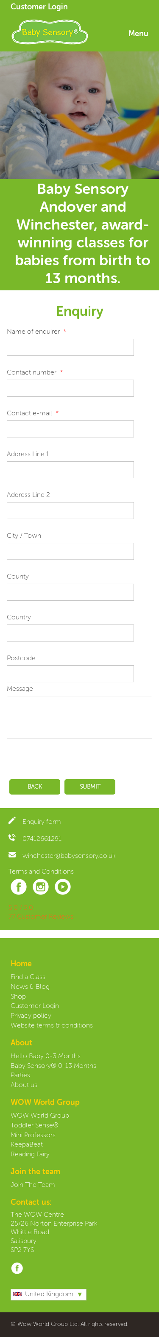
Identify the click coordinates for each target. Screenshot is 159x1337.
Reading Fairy (30, 1154)
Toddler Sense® (35, 1125)
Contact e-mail (29, 413)
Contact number (31, 372)
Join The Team (33, 1185)
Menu (138, 34)
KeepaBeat (27, 1144)
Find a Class (28, 977)
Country (19, 617)
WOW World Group (40, 1116)
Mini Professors (33, 1135)
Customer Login (39, 7)
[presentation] (71, 756)
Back (35, 787)
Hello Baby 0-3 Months (46, 1056)
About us (24, 1085)
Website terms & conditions (52, 1025)
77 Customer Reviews (40, 917)
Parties (20, 1075)
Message (20, 689)
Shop (18, 997)
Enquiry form (34, 822)
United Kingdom (43, 1294)
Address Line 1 (28, 454)
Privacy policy (31, 1016)
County (18, 576)
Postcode (21, 658)
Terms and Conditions (41, 872)
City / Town (24, 536)
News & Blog (30, 987)
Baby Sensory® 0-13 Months (53, 1066)
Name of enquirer (33, 332)
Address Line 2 (28, 495)
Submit (90, 787)
